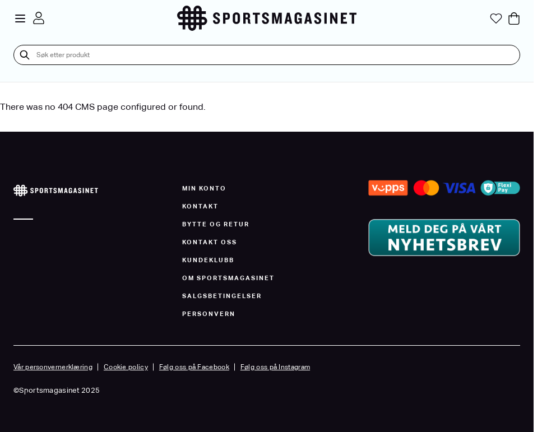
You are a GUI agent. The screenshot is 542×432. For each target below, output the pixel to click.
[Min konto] (39, 18)
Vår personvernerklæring (52, 367)
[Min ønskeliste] (496, 18)
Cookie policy (126, 367)
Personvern (208, 313)
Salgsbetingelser (222, 295)
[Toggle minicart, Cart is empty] (514, 18)
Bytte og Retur (215, 224)
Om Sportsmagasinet (228, 278)
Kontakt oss (209, 242)
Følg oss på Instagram (275, 367)
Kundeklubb (208, 260)
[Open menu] (20, 18)
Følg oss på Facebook (194, 367)
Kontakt (200, 206)
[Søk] (24, 55)
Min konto (204, 188)
